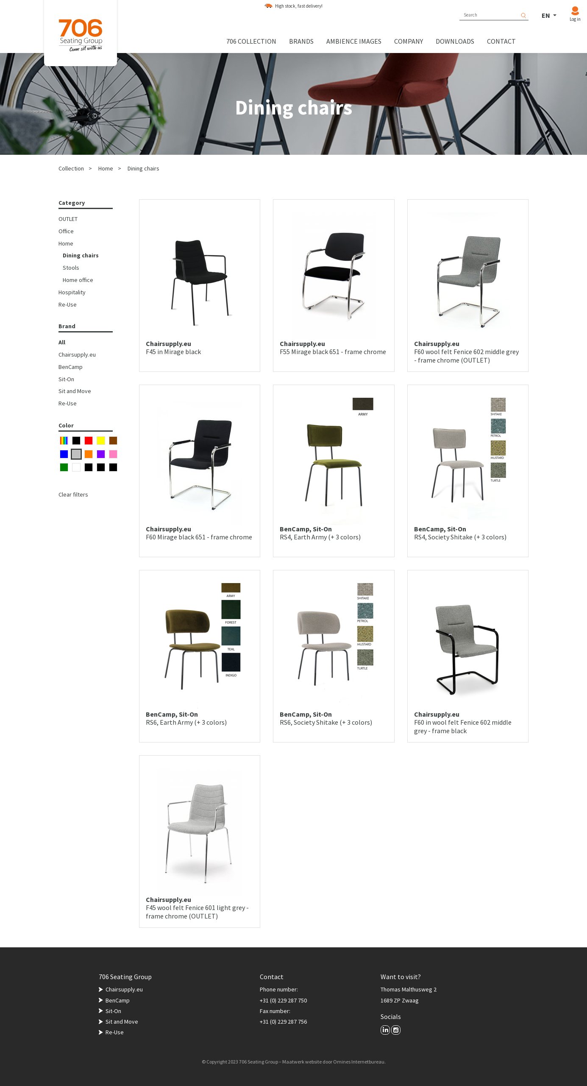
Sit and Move (74, 391)
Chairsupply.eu (77, 354)
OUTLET (68, 219)
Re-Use (67, 304)
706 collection (251, 41)
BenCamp (70, 367)
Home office (78, 280)
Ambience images (353, 41)
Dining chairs (143, 168)
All (61, 342)
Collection (71, 168)
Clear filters (73, 494)
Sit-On (66, 379)
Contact (501, 41)
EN (546, 15)
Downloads (455, 41)
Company (408, 41)
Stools (71, 267)
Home (105, 168)
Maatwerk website (302, 1061)
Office (66, 231)
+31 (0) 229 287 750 (283, 1000)
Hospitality (72, 292)
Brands (301, 41)
